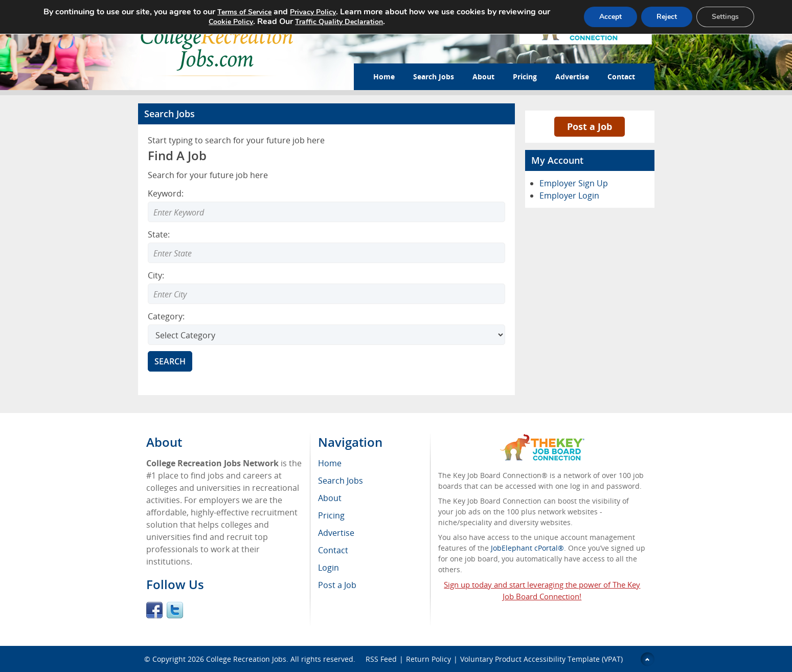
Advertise (572, 76)
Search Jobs (433, 76)
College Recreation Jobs (246, 659)
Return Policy (428, 659)
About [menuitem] (330, 498)
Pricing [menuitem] (331, 515)
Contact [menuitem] (333, 550)
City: (156, 275)
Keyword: (166, 193)
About (483, 76)
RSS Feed (381, 659)
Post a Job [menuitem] (337, 585)
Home (384, 76)
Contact (621, 76)
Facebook (154, 610)
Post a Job (589, 126)
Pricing (525, 76)
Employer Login (569, 195)
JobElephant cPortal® (527, 548)
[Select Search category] (326, 334)
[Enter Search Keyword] (326, 212)
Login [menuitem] (328, 567)
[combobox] (326, 253)
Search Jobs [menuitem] (340, 480)
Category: (166, 316)
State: (159, 234)
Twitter (175, 610)
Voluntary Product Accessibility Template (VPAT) (541, 659)
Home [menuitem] (330, 463)
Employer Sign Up (573, 183)
